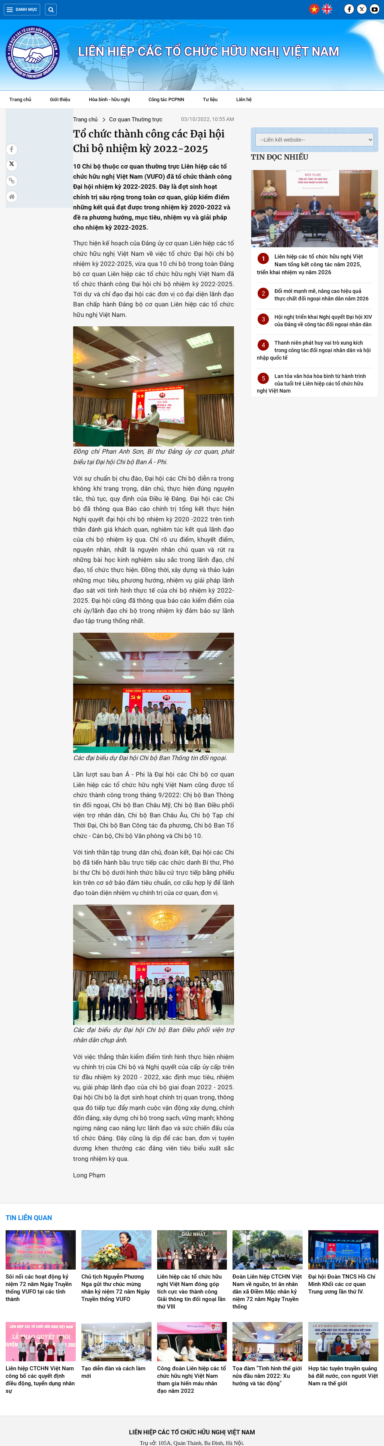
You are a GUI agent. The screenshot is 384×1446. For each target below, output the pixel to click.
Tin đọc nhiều (279, 156)
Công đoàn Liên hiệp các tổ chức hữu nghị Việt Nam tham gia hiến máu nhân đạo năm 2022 (191, 1350)
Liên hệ (244, 99)
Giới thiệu (60, 99)
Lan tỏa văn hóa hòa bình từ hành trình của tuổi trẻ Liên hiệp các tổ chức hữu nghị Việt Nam (311, 383)
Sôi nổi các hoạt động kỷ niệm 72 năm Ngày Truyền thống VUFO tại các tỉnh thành (39, 1259)
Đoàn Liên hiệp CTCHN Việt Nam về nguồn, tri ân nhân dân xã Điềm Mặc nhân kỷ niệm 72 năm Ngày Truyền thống (267, 1263)
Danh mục (22, 9)
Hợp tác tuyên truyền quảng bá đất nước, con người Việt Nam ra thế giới (343, 1347)
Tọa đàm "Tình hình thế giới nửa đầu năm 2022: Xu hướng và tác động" (267, 1347)
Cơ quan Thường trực (85, 119)
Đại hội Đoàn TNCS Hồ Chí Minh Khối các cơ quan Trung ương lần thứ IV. (341, 1256)
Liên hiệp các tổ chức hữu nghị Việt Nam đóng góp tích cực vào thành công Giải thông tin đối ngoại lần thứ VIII (191, 1263)
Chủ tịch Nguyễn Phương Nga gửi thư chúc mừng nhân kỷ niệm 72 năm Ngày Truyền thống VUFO (115, 1259)
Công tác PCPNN (166, 99)
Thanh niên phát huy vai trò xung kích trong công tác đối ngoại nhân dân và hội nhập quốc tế (314, 350)
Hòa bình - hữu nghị (109, 99)
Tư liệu (214, 100)
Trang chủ (20, 99)
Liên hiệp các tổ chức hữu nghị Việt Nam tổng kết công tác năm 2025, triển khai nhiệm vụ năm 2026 (310, 264)
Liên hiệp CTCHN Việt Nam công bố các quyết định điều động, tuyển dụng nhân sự (40, 1350)
